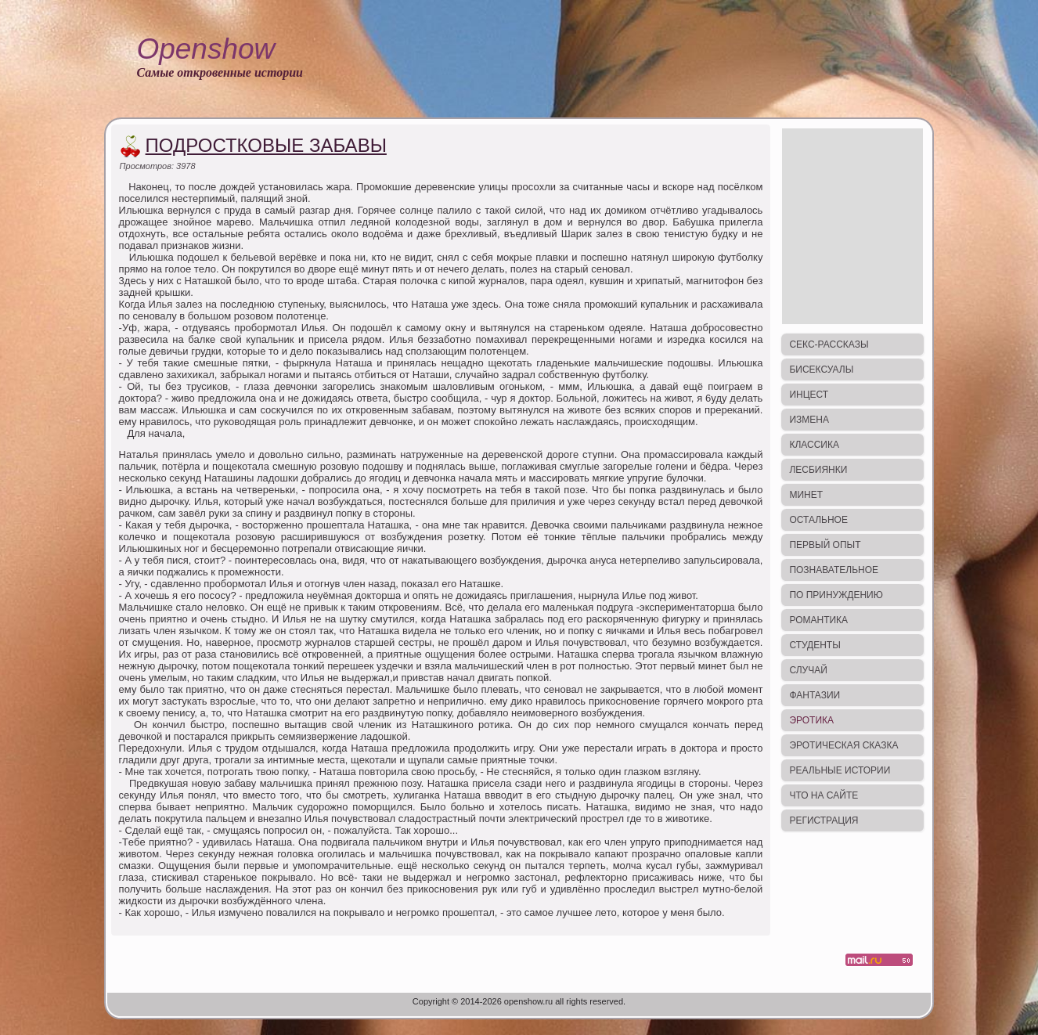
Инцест (808, 394)
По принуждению (835, 595)
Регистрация (823, 820)
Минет (806, 494)
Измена (809, 419)
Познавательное (833, 569)
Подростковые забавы (266, 145)
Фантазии (814, 695)
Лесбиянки (818, 469)
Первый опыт (824, 544)
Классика (814, 444)
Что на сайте (823, 795)
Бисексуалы (821, 369)
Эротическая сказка (843, 745)
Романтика (818, 620)
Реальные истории (839, 770)
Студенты (814, 645)
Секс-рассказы (828, 344)
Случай (808, 670)
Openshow (205, 49)
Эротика (811, 720)
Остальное (818, 519)
